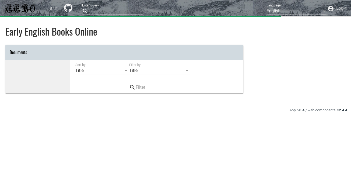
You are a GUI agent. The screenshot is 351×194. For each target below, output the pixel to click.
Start (53, 8)
